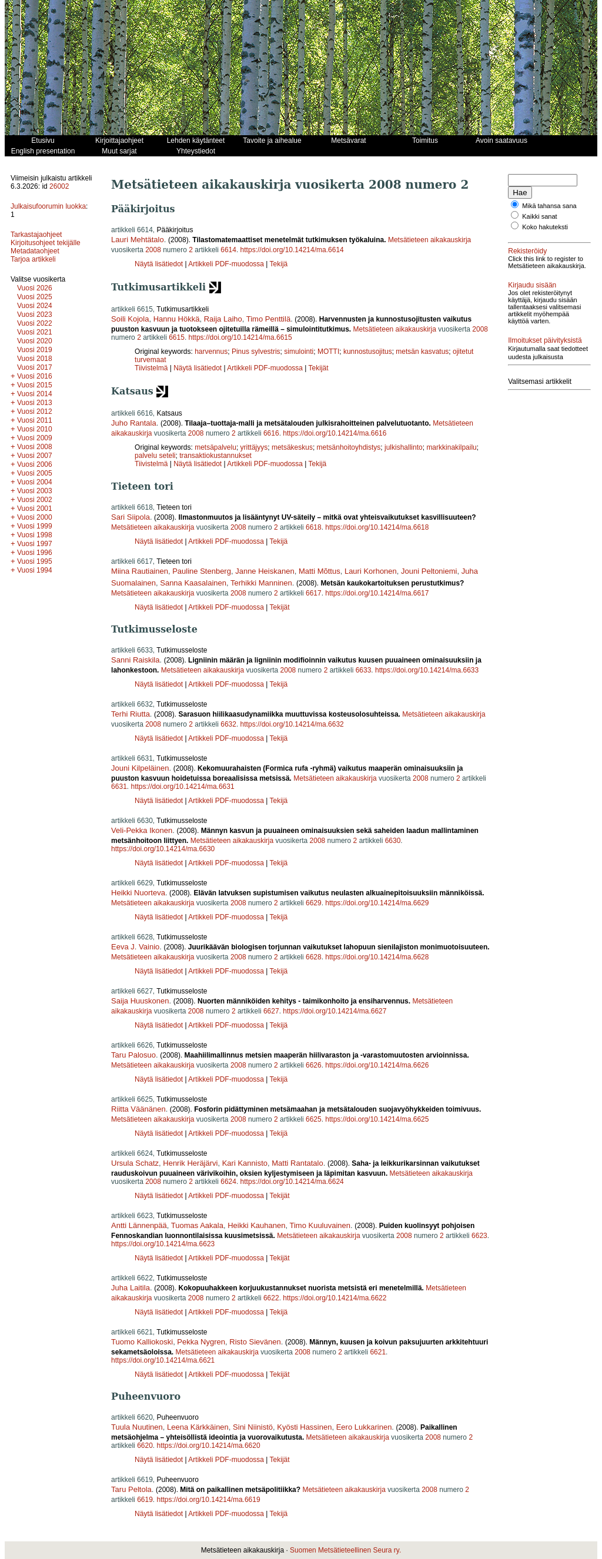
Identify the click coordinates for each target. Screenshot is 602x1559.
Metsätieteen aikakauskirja (429, 240)
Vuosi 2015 (34, 385)
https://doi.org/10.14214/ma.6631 (182, 786)
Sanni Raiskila (135, 659)
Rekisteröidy (527, 251)
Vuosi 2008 (34, 447)
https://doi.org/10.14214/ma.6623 (163, 1244)
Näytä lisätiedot (160, 264)
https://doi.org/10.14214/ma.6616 (334, 433)
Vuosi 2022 (34, 323)
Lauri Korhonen (371, 571)
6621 (378, 1352)
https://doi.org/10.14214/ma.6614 (292, 250)
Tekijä (279, 264)
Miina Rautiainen (139, 571)
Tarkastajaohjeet (36, 234)
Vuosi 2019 (34, 350)
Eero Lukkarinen (364, 1427)
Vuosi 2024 (34, 306)
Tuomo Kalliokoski (142, 1341)
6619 (145, 1500)
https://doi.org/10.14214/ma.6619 (208, 1500)
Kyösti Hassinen (304, 1427)
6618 (314, 527)
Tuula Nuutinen (137, 1427)
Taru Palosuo (133, 1055)
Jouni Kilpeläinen (140, 768)
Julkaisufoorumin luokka (48, 206)
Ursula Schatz (135, 1163)
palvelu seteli (155, 455)
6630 (393, 841)
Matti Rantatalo (297, 1163)
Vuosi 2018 (34, 358)
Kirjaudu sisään (532, 285)
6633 (364, 670)
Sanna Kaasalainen (193, 582)
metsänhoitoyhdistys (349, 447)
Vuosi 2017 (34, 367)
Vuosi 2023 (34, 314)
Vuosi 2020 (34, 341)
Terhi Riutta (130, 714)
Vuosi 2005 (34, 473)
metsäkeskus (292, 447)
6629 (314, 903)
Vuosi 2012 (34, 411)
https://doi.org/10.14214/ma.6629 (377, 903)
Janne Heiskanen (264, 571)
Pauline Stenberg (201, 571)
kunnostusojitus (367, 351)
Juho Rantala (133, 423)
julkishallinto (403, 447)
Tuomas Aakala (197, 1225)
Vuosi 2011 (34, 420)
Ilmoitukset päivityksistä (544, 340)
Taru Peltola (131, 1489)
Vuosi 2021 (34, 332)
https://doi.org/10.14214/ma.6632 (292, 724)
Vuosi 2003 (34, 491)
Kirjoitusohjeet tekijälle (46, 243)
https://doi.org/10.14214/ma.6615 (240, 337)
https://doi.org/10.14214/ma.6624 (292, 1181)
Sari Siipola (130, 517)
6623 (479, 1236)
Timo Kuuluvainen (319, 1225)
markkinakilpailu (451, 447)
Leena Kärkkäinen (198, 1427)
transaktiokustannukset (215, 455)
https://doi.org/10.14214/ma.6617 (377, 593)
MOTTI (328, 351)
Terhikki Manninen (261, 582)
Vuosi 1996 (34, 552)
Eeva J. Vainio (135, 946)
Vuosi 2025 (34, 297)
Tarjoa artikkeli (33, 259)
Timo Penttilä (268, 319)
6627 (271, 1011)
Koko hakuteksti (545, 226)
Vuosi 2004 (34, 482)
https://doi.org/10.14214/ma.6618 (377, 527)
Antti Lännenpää (139, 1225)
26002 (59, 186)
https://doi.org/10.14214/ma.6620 (208, 1445)
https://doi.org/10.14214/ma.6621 (163, 1360)
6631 (119, 786)
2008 (153, 250)
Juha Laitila (130, 1287)
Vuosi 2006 (34, 464)
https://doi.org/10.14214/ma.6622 (334, 1298)
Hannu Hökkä (176, 319)
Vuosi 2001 (34, 508)
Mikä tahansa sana (549, 205)
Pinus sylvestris (256, 351)
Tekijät (319, 368)
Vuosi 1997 (34, 544)
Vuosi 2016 (34, 376)
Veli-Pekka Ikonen (141, 830)
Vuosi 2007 (34, 455)
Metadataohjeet (35, 251)
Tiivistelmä (151, 368)
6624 (228, 1181)
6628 (314, 957)
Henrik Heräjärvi (190, 1163)
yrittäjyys (254, 447)
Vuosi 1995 (34, 561)
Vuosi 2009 (34, 438)
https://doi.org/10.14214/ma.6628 (377, 957)
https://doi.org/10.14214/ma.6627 (334, 1011)
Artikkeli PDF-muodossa (226, 264)
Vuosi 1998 (34, 535)
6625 (314, 1119)
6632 (228, 724)
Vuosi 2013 (34, 403)
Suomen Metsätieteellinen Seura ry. (345, 1550)
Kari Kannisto (244, 1163)
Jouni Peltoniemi (429, 571)
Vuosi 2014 (34, 394)
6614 (228, 250)
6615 (177, 337)
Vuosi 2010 (34, 429)
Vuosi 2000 (34, 517)
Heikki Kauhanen (256, 1225)
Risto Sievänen (254, 1341)
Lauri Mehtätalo (137, 239)
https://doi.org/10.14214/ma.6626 (377, 1065)
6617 (314, 593)
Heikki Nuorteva (138, 892)
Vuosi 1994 (34, 570)
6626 (314, 1065)
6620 (145, 1445)
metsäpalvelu (215, 447)
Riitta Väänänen (138, 1109)
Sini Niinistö (253, 1427)
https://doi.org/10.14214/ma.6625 (377, 1119)
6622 (271, 1298)
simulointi (298, 351)
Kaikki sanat (539, 216)
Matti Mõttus (319, 571)
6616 (271, 433)
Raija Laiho (223, 319)
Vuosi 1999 (34, 526)
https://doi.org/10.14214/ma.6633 (427, 670)
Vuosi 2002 (34, 500)
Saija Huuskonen (140, 1000)
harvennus (211, 351)
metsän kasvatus (422, 351)
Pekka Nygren (201, 1341)
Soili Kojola (130, 319)
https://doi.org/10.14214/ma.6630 (163, 849)
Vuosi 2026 (34, 288)
